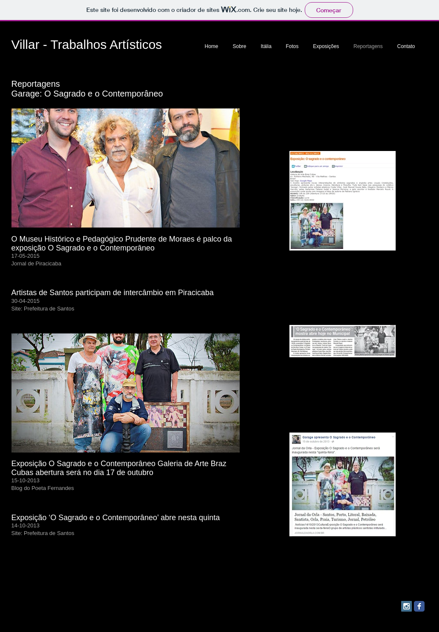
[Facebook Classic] (419, 606)
